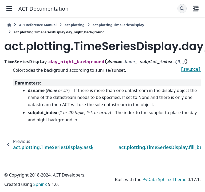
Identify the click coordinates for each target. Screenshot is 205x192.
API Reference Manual (38, 24)
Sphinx (40, 184)
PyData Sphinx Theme (164, 179)
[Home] (9, 25)
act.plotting (75, 24)
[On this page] (196, 8)
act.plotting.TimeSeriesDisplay (118, 24)
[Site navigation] (9, 8)
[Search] (182, 8)
